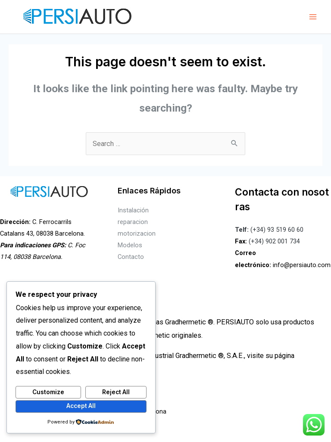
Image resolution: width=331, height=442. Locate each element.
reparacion (133, 222)
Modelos (130, 245)
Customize (48, 392)
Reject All (116, 392)
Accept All (81, 405)
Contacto (131, 257)
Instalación (133, 210)
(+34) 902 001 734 (274, 241)
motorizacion (137, 233)
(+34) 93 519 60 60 (269, 229)
